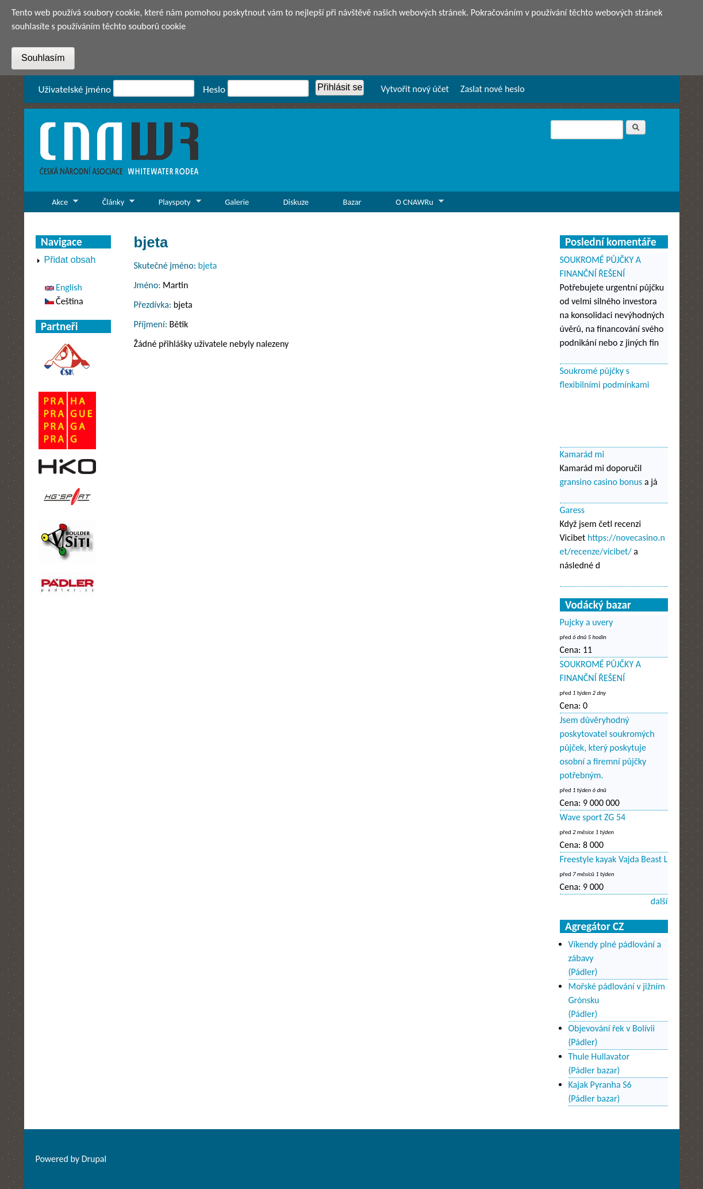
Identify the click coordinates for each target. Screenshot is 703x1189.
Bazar (352, 202)
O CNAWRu (411, 204)
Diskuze (296, 202)
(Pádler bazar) (594, 1070)
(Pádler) (583, 971)
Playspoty (171, 204)
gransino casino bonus (601, 481)
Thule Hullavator (599, 1056)
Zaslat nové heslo (492, 88)
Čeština (64, 301)
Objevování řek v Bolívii (611, 1028)
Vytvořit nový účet (415, 88)
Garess (572, 509)
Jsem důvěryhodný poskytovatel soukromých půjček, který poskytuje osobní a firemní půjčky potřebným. (607, 747)
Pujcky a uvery (586, 622)
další (659, 901)
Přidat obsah (70, 260)
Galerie (237, 202)
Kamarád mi (582, 454)
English (63, 287)
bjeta (207, 265)
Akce (57, 204)
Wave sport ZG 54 (593, 817)
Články (110, 204)
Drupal (94, 1158)
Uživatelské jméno (75, 89)
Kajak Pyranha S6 (600, 1084)
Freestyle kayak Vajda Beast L (614, 859)
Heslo (214, 89)
